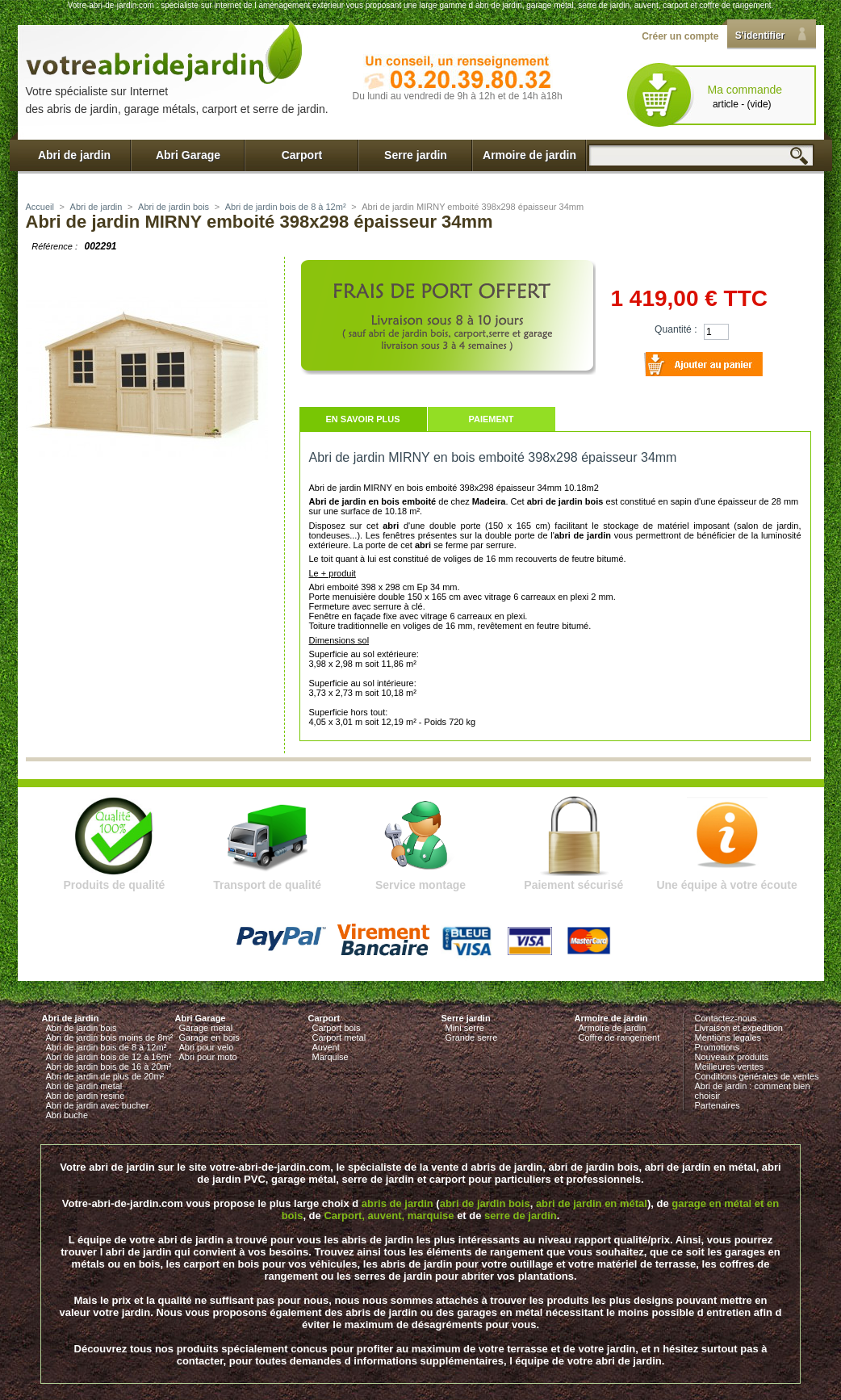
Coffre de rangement (619, 1037)
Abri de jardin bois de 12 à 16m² (109, 1057)
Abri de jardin (74, 155)
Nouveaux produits (732, 1057)
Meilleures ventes (729, 1066)
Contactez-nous (726, 1018)
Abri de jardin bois (173, 207)
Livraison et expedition (739, 1028)
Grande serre (472, 1037)
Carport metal (339, 1037)
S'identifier (760, 35)
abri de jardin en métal (591, 1203)
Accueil (40, 207)
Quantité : (676, 329)
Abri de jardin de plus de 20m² (105, 1076)
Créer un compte (680, 36)
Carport (302, 155)
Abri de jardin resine (85, 1095)
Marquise (330, 1057)
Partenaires (717, 1105)
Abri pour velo (206, 1047)
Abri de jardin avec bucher (97, 1105)
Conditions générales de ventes (757, 1076)
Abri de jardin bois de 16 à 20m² (109, 1066)
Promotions (717, 1047)
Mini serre (465, 1028)
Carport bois (336, 1028)
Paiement (490, 419)
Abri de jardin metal (84, 1086)
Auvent (326, 1047)
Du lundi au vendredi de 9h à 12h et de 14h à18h (458, 96)
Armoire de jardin (529, 155)
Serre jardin (415, 155)
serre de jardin (520, 1215)
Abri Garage (188, 155)
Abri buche (67, 1115)
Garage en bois (209, 1037)
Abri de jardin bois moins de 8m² (110, 1037)
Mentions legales (728, 1037)
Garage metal (206, 1028)
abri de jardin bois (485, 1203)
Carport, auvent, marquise (389, 1215)
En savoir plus (362, 419)
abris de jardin (397, 1203)
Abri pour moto (208, 1057)
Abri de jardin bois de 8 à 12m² (285, 207)
